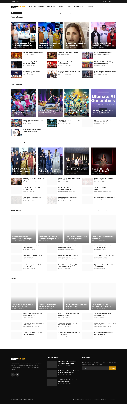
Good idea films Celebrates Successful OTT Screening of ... (103, 44)
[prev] (112, 13)
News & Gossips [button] (39, 6)
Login (104, 1)
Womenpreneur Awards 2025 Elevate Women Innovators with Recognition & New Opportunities (50, 13)
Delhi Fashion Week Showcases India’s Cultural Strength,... (22, 170)
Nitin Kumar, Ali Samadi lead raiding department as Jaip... (22, 112)
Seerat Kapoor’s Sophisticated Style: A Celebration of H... (33, 198)
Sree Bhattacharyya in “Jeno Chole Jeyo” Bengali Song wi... (33, 265)
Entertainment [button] (80, 6)
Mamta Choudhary (16, 115)
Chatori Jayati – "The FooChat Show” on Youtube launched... (33, 256)
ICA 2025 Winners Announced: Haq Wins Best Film (76, 44)
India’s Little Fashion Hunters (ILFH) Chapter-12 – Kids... (103, 179)
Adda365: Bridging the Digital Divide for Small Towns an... (33, 120)
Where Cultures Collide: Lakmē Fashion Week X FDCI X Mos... (49, 170)
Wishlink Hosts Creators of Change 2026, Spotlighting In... (22, 238)
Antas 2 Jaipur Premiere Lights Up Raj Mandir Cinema (49, 44)
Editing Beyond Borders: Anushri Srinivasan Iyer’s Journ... (103, 314)
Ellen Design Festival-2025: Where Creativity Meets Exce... (67, 198)
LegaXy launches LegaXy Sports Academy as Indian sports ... (31, 72)
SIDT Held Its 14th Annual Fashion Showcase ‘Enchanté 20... (67, 188)
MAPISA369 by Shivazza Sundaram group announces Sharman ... (32, 130)
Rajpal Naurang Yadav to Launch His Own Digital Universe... (105, 265)
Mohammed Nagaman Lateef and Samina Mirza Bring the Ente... (103, 53)
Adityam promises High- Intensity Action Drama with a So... (105, 72)
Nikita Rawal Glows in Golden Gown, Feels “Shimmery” (102, 170)
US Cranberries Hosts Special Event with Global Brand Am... (69, 72)
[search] (114, 6)
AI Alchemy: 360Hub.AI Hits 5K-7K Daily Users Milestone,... (102, 112)
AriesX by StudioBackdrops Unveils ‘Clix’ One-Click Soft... (69, 333)
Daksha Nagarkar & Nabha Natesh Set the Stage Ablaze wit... (33, 53)
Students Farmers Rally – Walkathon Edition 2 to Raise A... (103, 333)
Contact (13, 1)
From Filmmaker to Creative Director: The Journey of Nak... (33, 246)
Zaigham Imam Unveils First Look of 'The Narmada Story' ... (68, 62)
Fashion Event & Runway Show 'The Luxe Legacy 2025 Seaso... (33, 179)
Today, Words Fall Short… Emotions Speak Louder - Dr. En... (103, 305)
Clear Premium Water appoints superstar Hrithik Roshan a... (102, 120)
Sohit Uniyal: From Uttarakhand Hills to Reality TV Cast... (33, 323)
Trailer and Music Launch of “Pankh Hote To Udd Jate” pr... (22, 44)
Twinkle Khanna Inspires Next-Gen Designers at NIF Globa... (67, 323)
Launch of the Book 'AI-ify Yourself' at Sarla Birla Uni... (48, 305)
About (17, 1)
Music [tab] (114, 211)
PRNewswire (104, 400)
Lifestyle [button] (90, 6)
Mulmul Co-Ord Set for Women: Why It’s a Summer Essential (69, 314)
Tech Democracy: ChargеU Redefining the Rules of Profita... (76, 112)
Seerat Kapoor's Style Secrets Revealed (104, 197)
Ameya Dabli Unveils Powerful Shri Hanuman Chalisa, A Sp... (103, 246)
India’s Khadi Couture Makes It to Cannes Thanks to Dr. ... (31, 188)
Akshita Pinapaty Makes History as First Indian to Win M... (69, 179)
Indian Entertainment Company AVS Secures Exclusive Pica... (67, 265)
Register (110, 1)
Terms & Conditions (77, 400)
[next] (115, 13)
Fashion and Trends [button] (65, 6)
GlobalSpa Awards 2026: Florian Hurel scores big (76, 305)
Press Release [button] (52, 6)
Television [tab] (106, 211)
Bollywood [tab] (100, 211)
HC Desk (14, 47)
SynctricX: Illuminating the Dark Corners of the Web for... (69, 120)
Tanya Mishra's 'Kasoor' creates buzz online (102, 238)
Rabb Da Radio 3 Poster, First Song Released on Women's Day (103, 62)
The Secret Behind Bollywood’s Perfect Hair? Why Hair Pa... (22, 305)
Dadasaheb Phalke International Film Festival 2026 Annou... (68, 256)
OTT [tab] (111, 211)
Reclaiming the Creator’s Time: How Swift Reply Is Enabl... (32, 333)
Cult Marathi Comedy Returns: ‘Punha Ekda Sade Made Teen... (104, 256)
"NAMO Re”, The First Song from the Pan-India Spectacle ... (68, 53)
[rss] (17, 375)
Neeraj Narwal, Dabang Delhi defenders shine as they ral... (48, 112)
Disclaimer (96, 400)
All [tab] (95, 211)
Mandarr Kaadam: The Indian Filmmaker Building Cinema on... (50, 238)
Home (30, 6)
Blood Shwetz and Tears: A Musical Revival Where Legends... (67, 246)
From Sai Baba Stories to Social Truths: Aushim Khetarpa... (76, 238)
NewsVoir (112, 400)
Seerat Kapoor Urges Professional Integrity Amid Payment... (32, 62)
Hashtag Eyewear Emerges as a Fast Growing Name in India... (32, 314)
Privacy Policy (88, 400)
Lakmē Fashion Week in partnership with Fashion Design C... (76, 169)
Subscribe (112, 368)
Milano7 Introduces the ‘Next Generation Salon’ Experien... (105, 323)
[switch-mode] (115, 1)
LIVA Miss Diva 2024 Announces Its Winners (103, 188)
